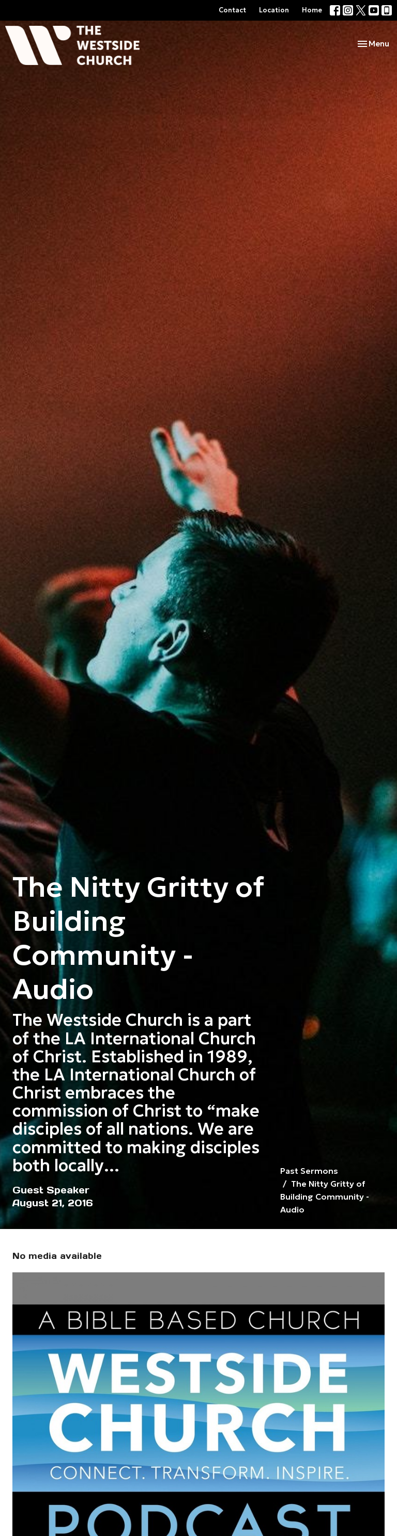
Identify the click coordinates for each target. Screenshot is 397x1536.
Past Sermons (309, 1171)
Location (274, 10)
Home (312, 10)
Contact (232, 10)
